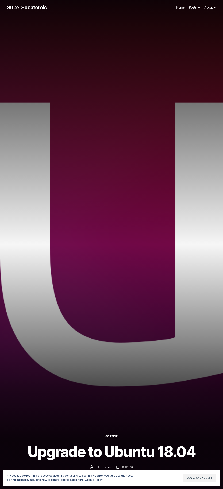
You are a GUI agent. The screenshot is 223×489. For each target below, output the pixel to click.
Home (180, 7)
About (208, 7)
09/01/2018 (127, 467)
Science (111, 436)
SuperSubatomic (27, 7)
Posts (193, 7)
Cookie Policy (94, 480)
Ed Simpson (104, 467)
